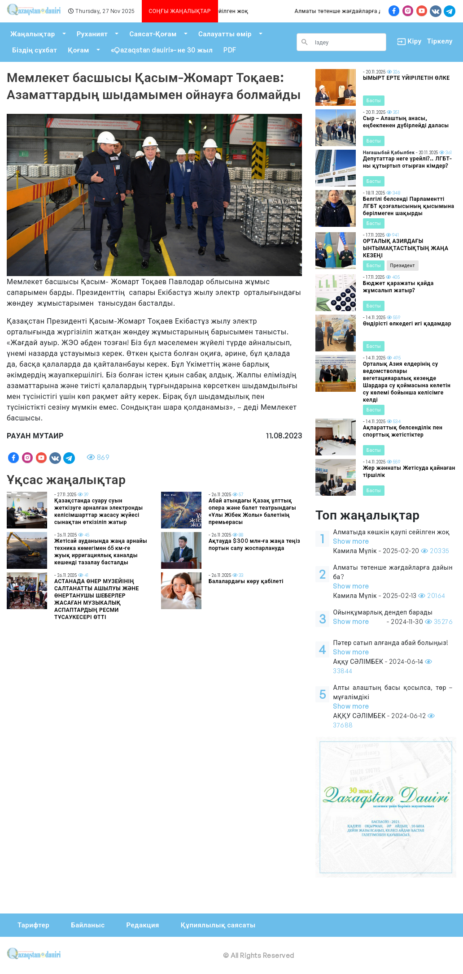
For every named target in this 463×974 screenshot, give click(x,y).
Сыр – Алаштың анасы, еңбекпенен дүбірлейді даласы (406, 122)
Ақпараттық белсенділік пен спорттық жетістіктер (402, 431)
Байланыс (88, 925)
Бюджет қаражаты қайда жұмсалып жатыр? (398, 287)
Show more (351, 541)
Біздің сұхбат (34, 50)
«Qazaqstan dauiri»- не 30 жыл (162, 50)
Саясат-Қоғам (153, 34)
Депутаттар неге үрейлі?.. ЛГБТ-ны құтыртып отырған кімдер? (407, 162)
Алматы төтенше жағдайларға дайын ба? (353, 11)
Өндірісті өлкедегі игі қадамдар (407, 323)
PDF (229, 50)
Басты (374, 100)
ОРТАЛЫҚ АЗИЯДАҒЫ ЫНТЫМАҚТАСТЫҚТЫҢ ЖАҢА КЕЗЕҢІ (406, 248)
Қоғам (78, 50)
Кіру (406, 41)
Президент (402, 265)
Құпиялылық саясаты (218, 925)
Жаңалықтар (32, 34)
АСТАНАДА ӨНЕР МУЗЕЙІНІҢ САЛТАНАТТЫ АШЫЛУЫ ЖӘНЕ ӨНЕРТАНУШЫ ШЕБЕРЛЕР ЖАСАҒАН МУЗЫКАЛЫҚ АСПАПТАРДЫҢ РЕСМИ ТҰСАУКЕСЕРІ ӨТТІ (96, 599)
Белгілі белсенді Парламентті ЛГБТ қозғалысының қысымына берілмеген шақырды (408, 205)
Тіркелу (440, 41)
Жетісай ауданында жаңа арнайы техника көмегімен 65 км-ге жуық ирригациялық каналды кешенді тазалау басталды (100, 551)
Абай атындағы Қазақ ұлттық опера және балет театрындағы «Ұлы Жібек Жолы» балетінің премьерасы (252, 511)
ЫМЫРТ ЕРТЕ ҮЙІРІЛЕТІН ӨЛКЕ (406, 77)
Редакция (142, 925)
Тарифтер (33, 925)
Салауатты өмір (225, 34)
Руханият (92, 34)
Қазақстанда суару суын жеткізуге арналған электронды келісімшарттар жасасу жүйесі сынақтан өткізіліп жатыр (98, 511)
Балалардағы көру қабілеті (246, 581)
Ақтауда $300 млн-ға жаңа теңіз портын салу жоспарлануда (254, 544)
